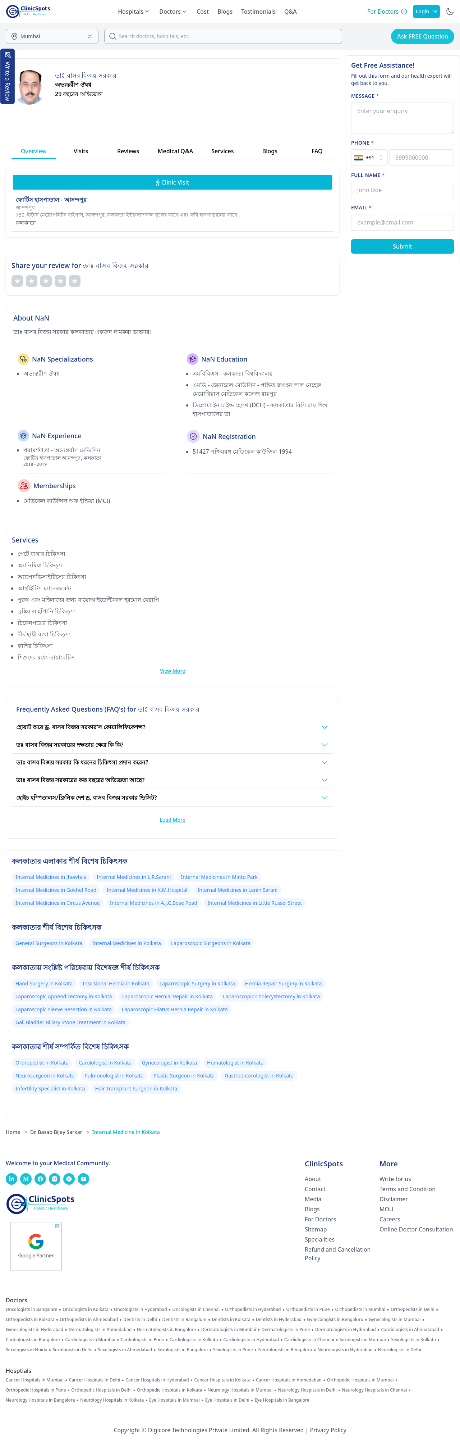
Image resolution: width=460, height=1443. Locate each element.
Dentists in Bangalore (184, 1319)
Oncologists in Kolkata (86, 1309)
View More (172, 670)
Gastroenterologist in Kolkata (259, 1075)
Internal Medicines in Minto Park (219, 876)
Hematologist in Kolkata (235, 1062)
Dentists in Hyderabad (279, 1319)
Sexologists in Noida (26, 1350)
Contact (315, 1189)
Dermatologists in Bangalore (166, 1330)
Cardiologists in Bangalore (33, 1340)
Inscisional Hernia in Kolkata (116, 983)
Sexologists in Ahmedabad (125, 1350)
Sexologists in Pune (233, 1350)
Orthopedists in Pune (308, 1309)
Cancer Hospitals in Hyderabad (157, 1380)
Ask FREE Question (422, 36)
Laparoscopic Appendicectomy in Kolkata (63, 996)
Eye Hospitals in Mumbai (174, 1400)
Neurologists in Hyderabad (345, 1350)
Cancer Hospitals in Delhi (94, 1380)
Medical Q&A (175, 151)
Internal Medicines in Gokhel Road (55, 889)
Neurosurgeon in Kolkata (44, 1075)
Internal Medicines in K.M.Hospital (146, 889)
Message (365, 95)
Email (361, 207)
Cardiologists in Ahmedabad (410, 1330)
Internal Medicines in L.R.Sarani (134, 876)
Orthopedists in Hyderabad (253, 1309)
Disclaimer (394, 1199)
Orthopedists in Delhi (412, 1309)
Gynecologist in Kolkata (169, 1062)
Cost (203, 11)
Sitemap (316, 1229)
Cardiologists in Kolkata (193, 1340)
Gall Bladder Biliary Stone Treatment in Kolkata (70, 1022)
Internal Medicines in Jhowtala (51, 876)
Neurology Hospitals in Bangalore (40, 1400)
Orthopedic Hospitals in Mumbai (360, 1380)
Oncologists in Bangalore (32, 1309)
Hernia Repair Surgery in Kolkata (283, 983)
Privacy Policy (328, 1430)
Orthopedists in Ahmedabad (89, 1319)
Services (222, 151)
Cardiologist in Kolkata (105, 1062)
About (313, 1179)
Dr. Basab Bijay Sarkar (59, 1132)
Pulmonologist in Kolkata (113, 1075)
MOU (387, 1209)
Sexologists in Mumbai (363, 1340)
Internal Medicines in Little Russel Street (254, 902)
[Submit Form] (402, 246)
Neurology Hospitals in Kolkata (112, 1400)
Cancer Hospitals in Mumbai (35, 1380)
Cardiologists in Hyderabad (251, 1340)
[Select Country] (369, 157)
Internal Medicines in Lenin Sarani (237, 889)
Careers (390, 1219)
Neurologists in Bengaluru (285, 1350)
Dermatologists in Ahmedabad (100, 1330)
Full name (368, 175)
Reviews (128, 151)
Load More (172, 819)
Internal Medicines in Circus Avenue (57, 902)
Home (16, 1132)
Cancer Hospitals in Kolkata (222, 1380)
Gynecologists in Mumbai (395, 1319)
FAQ (317, 151)
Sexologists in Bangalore (182, 1350)
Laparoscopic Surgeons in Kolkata (210, 943)
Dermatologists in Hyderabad (345, 1330)
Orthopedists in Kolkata (30, 1319)
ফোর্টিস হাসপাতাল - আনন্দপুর (51, 200)
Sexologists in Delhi (72, 1350)
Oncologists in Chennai (196, 1309)
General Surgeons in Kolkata (48, 943)
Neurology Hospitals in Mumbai (239, 1390)
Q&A (290, 11)
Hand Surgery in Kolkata (44, 983)
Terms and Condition (408, 1189)
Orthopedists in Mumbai (360, 1309)
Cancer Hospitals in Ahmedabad (289, 1380)
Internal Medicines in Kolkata (126, 943)
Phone (362, 142)
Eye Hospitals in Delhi (227, 1400)
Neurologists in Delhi (399, 1350)
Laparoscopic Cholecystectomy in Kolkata (271, 996)
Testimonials (258, 11)
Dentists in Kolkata (231, 1319)
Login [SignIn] (426, 11)
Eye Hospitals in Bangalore (282, 1400)
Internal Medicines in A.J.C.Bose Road (153, 902)
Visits (81, 151)
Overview (33, 151)
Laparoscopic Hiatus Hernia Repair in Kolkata (175, 1009)
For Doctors (320, 1219)
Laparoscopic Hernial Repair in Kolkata (167, 996)
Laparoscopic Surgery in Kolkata (197, 983)
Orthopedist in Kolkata (42, 1062)
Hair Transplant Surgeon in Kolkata (136, 1088)
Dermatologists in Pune (286, 1330)
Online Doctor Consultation (416, 1229)
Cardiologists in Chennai (309, 1340)
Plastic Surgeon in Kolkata (184, 1075)
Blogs (225, 11)
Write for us (395, 1179)
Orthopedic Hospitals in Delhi (101, 1390)
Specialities (320, 1239)
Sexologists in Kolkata (413, 1340)
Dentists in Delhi (140, 1319)
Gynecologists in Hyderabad (34, 1330)
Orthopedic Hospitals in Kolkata (169, 1390)
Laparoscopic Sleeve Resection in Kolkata (63, 1009)
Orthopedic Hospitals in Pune (36, 1390)
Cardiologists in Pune (142, 1340)
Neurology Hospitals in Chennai (374, 1390)
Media (313, 1199)
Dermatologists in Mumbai (228, 1330)
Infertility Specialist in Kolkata (50, 1088)
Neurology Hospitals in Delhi (307, 1390)
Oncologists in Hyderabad (140, 1309)
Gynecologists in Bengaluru (335, 1319)
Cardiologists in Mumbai (90, 1340)
